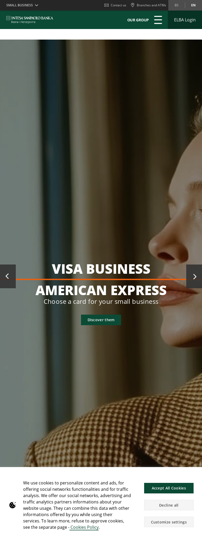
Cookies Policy (84, 527)
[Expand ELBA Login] (185, 20)
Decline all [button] (168, 505)
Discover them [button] (101, 319)
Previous (8, 276)
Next (194, 276)
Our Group (138, 19)
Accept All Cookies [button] (169, 488)
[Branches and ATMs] (148, 5)
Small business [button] (19, 5)
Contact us (115, 5)
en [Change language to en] (193, 5)
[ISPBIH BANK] (31, 20)
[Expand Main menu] (158, 20)
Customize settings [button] (169, 522)
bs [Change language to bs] (177, 5)
